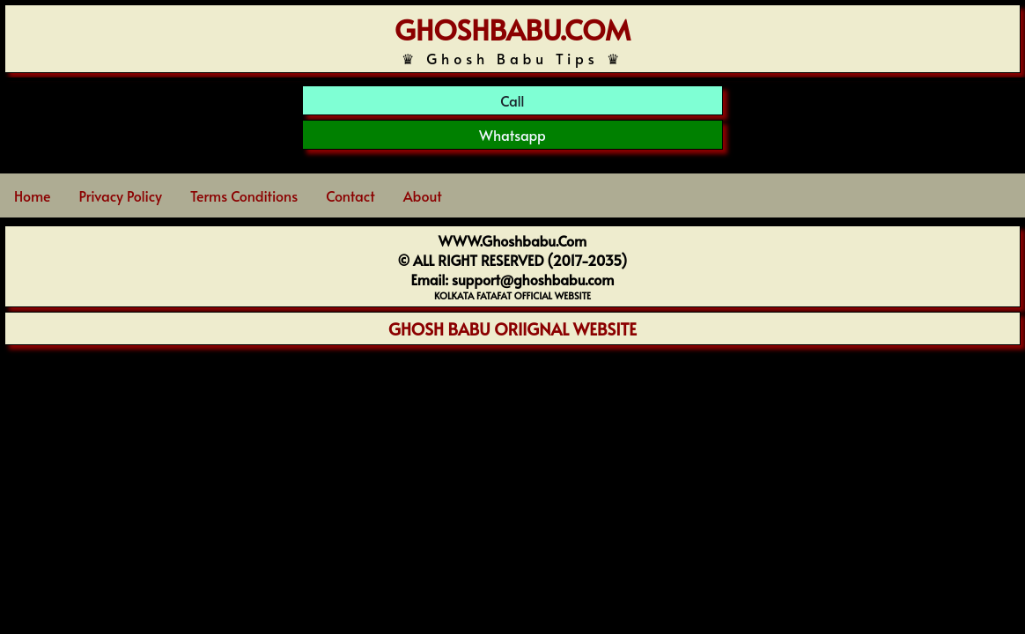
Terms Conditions (244, 195)
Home (32, 195)
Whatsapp (512, 134)
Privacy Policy (120, 195)
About (422, 195)
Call (512, 100)
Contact (350, 195)
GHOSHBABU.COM (512, 29)
